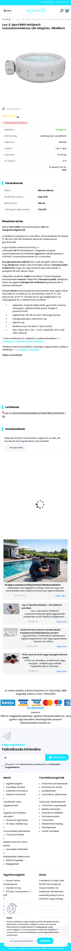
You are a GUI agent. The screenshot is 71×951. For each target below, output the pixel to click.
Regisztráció (64, 2)
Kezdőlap (6, 19)
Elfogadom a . (32, 766)
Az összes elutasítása (21, 941)
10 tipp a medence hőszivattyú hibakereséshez (33, 585)
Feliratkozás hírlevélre (21, 749)
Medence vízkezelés (29, 349)
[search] (62, 10)
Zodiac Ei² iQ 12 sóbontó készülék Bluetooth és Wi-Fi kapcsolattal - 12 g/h (52, 499)
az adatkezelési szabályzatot (31, 764)
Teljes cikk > (60, 596)
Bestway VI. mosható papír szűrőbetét (24, 341)
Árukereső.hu (35, 712)
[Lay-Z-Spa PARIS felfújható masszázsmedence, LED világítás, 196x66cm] (35, 67)
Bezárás (45, 940)
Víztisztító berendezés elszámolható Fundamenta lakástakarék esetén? (40, 631)
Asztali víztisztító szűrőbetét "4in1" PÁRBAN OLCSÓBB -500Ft (17, 500)
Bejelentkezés (48, 2)
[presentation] (4, 499)
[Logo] (36, 11)
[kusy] (8, 528)
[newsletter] (57, 757)
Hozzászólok (16, 447)
